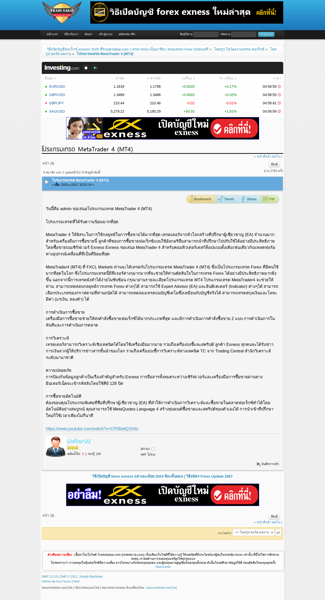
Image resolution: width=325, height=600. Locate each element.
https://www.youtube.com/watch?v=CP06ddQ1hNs (92, 428)
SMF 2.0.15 (50, 576)
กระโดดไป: (225, 533)
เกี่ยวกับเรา (71, 34)
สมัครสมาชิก (127, 34)
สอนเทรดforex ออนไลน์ (161, 587)
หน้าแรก (52, 34)
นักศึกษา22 (79, 441)
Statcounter (163, 567)
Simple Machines (91, 576)
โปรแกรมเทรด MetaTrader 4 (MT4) (80, 180)
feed (76, 581)
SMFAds (47, 581)
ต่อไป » (277, 156)
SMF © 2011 (68, 576)
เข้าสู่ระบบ (105, 34)
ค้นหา (89, 34)
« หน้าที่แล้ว (262, 156)
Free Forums (63, 581)
